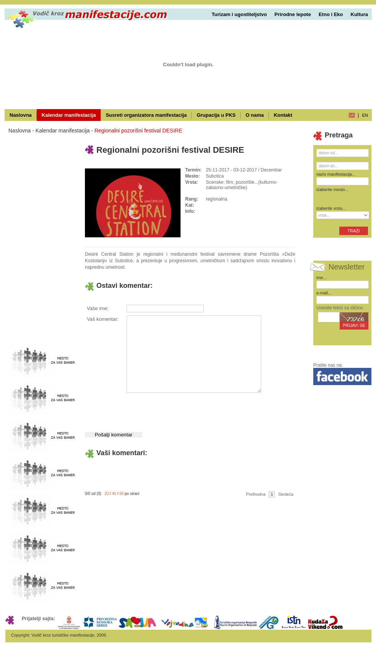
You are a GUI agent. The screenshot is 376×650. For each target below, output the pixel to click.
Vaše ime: (98, 308)
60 (121, 494)
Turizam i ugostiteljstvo (239, 14)
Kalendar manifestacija (69, 115)
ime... (321, 277)
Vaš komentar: (103, 319)
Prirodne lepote (293, 14)
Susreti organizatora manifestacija (146, 115)
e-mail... (323, 293)
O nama (255, 115)
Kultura (359, 14)
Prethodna (255, 494)
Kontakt (283, 115)
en (365, 115)
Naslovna (21, 115)
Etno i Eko (331, 14)
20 (106, 494)
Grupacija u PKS (216, 115)
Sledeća (285, 494)
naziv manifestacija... (335, 174)
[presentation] (184, 409)
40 (114, 494)
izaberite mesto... (332, 189)
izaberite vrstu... (331, 208)
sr (352, 115)
